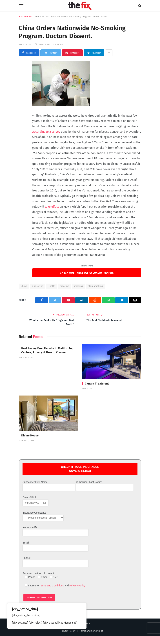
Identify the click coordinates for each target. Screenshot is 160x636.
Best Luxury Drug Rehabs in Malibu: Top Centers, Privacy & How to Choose (47, 350)
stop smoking (95, 286)
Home (38, 16)
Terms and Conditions (51, 585)
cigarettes (37, 286)
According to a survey (46, 131)
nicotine (64, 286)
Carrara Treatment (97, 383)
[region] (46, 616)
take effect (52, 206)
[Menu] (21, 6)
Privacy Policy (77, 585)
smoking (78, 286)
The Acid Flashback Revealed (104, 320)
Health (51, 286)
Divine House (30, 435)
